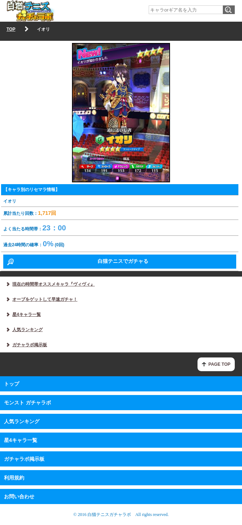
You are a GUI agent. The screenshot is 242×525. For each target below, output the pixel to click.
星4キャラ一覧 (20, 440)
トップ (11, 384)
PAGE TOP (219, 364)
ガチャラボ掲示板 (24, 459)
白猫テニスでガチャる (123, 261)
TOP (11, 29)
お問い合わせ (19, 496)
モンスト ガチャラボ (27, 402)
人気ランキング (21, 421)
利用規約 (14, 478)
